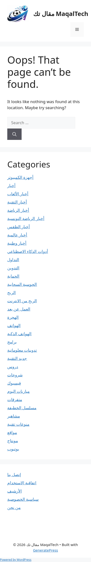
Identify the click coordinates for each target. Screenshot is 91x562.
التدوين (13, 268)
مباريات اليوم (18, 391)
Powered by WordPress (15, 560)
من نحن (14, 507)
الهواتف (14, 325)
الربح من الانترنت (22, 301)
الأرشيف (14, 491)
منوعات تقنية (18, 424)
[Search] (14, 134)
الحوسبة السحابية (22, 284)
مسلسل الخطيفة (21, 407)
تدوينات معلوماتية (22, 350)
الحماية (13, 276)
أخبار (11, 185)
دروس (12, 366)
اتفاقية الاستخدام (21, 483)
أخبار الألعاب (17, 194)
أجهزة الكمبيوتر (20, 177)
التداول (13, 259)
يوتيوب (13, 449)
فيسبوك (14, 383)
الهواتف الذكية (19, 333)
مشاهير (13, 416)
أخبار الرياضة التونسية (25, 218)
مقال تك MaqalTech (60, 13)
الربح (11, 292)
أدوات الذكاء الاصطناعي (27, 251)
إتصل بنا (14, 474)
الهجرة (13, 317)
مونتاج (12, 440)
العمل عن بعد (18, 309)
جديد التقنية (17, 358)
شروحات (15, 375)
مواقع (12, 432)
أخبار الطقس (18, 226)
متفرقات (14, 399)
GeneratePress (45, 550)
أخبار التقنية (17, 202)
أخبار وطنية (16, 243)
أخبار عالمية (17, 235)
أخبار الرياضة (18, 210)
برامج (12, 342)
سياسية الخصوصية (23, 499)
